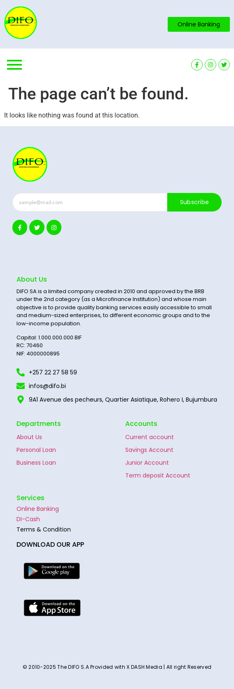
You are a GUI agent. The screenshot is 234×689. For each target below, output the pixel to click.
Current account (149, 437)
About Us (29, 437)
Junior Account (147, 463)
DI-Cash (28, 519)
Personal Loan (36, 450)
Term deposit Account (157, 475)
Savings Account (149, 450)
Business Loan (36, 463)
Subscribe (194, 202)
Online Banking (37, 509)
